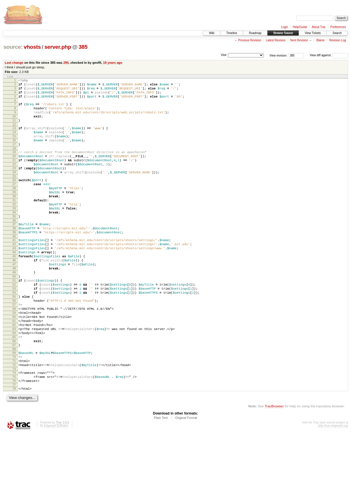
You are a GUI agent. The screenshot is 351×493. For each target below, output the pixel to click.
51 (14, 318)
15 (14, 146)
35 (14, 242)
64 (14, 382)
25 (14, 194)
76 (14, 438)
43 (14, 279)
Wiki (211, 33)
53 (14, 328)
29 (14, 213)
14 (14, 141)
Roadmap (255, 33)
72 (14, 420)
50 (14, 313)
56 (14, 343)
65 (14, 387)
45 (14, 289)
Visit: (224, 55)
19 (14, 165)
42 (14, 274)
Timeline (231, 33)
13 (14, 136)
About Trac (319, 27)
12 (14, 133)
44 (14, 284)
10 (14, 123)
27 (14, 203)
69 (14, 405)
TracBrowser (274, 466)
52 (14, 323)
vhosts (32, 47)
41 (14, 269)
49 (14, 308)
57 (14, 348)
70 (14, 410)
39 (14, 261)
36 (14, 247)
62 (14, 372)
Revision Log (337, 40)
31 (14, 222)
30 (14, 218)
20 (14, 170)
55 (14, 338)
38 (14, 256)
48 (14, 303)
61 (14, 367)
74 (14, 429)
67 (14, 397)
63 (14, 377)
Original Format (186, 477)
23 (14, 184)
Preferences (338, 27)
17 (14, 156)
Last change (14, 62)
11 (14, 128)
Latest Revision (275, 40)
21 (14, 175)
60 (14, 362)
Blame (320, 40)
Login (284, 27)
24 (14, 189)
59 (14, 357)
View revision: (278, 55)
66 (14, 392)
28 (14, 208)
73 (14, 425)
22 (14, 179)
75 (14, 434)
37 (14, 251)
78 (14, 447)
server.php (57, 47)
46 (14, 294)
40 (14, 265)
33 (14, 232)
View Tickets (313, 33)
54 (14, 333)
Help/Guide (300, 27)
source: (13, 47)
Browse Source (283, 33)
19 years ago (112, 62)
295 (65, 62)
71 (14, 415)
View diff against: (329, 55)
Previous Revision (249, 40)
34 (14, 237)
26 (14, 198)
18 (14, 161)
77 (14, 443)
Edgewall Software (56, 485)
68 (14, 402)
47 (14, 299)
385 (83, 47)
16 (14, 151)
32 (14, 227)
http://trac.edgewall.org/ (333, 485)
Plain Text (161, 477)
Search (337, 33)
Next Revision (299, 40)
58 (14, 353)
